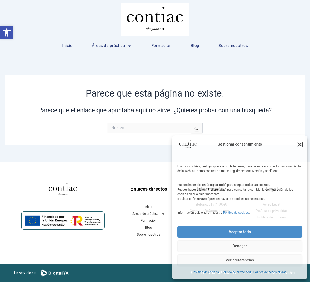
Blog (195, 46)
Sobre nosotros (233, 46)
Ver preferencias (240, 260)
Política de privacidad (236, 272)
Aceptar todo (240, 231)
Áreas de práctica (112, 46)
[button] (6, 32)
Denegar (240, 246)
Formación (161, 46)
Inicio (67, 46)
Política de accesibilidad (270, 272)
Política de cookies (236, 213)
